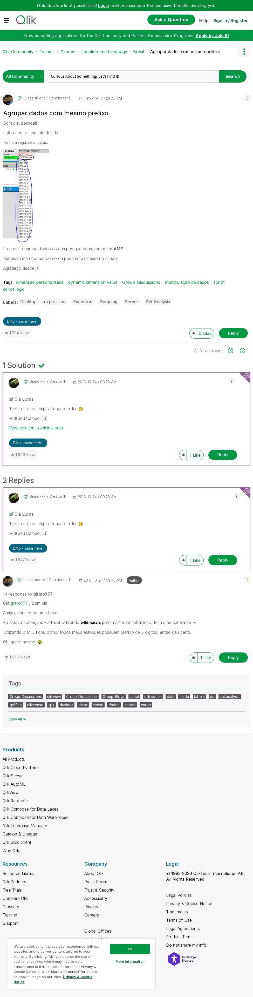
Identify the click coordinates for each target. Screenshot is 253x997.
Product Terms (180, 936)
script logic (13, 289)
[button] (247, 98)
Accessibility (95, 898)
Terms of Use (179, 920)
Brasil (138, 51)
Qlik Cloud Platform (21, 767)
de (212, 696)
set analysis (230, 696)
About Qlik (94, 873)
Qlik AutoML (14, 784)
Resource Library (19, 873)
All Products (14, 759)
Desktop (28, 302)
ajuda (184, 696)
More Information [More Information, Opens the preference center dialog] (130, 961)
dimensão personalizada (40, 282)
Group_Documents (82, 696)
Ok (130, 949)
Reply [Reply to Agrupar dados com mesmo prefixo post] (233, 333)
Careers (91, 915)
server (130, 705)
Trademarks (177, 911)
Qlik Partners (14, 881)
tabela (199, 696)
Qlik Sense (13, 775)
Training (10, 915)
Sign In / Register (231, 20)
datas (83, 705)
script (219, 282)
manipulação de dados (187, 282)
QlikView (11, 792)
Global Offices (97, 931)
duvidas (66, 705)
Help (203, 20)
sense (98, 705)
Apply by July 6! (212, 35)
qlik (51, 705)
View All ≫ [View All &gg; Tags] (17, 719)
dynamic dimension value (93, 282)
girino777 (19, 603)
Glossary (11, 906)
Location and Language (104, 51)
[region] (81, 963)
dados (113, 705)
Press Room (95, 881)
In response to (28, 594)
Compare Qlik (15, 898)
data (170, 696)
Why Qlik (11, 850)
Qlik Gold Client (17, 842)
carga (146, 705)
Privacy (91, 906)
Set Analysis (158, 302)
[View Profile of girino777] (37, 381)
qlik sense (153, 696)
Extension (82, 302)
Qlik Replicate (15, 800)
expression (55, 302)
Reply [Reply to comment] (222, 454)
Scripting (108, 302)
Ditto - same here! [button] (22, 321)
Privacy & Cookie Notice (189, 903)
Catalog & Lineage (20, 834)
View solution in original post (36, 427)
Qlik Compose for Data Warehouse (36, 817)
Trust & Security (99, 890)
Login (103, 5)
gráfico (16, 705)
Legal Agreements (183, 928)
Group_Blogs (114, 696)
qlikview (54, 696)
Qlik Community (18, 51)
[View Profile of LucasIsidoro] (34, 98)
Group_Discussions (141, 282)
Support (10, 923)
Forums (46, 51)
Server (131, 302)
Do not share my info (187, 945)
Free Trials (12, 890)
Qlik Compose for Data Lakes (30, 809)
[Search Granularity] (24, 76)
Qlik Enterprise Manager (25, 825)
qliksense (35, 705)
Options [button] (243, 51)
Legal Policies (179, 895)
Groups (67, 51)
